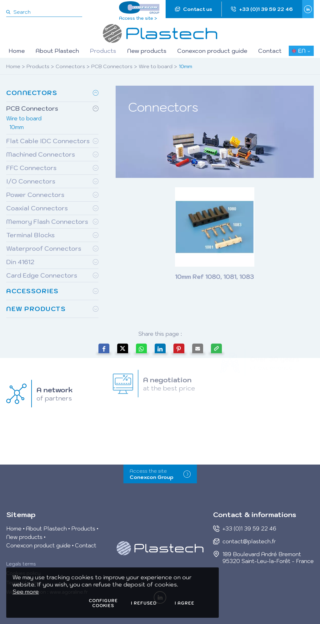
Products (38, 66)
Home (13, 66)
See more (25, 591)
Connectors (70, 66)
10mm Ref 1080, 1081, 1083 (214, 276)
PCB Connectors (111, 66)
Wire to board (155, 66)
